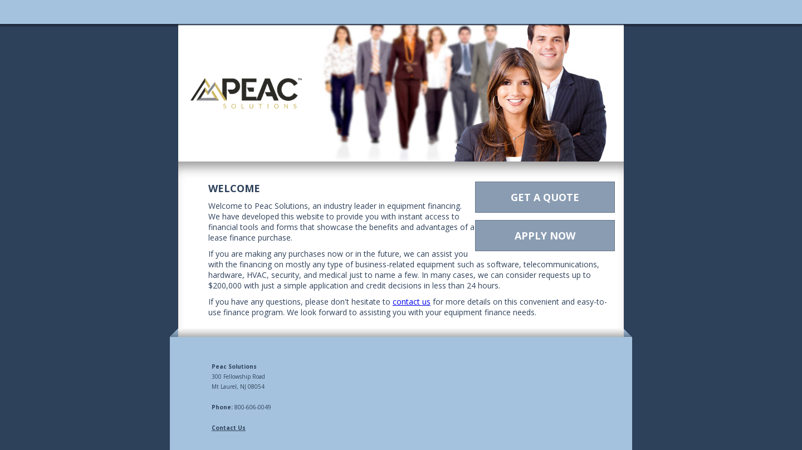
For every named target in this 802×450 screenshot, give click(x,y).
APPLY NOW (545, 235)
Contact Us (229, 428)
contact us (412, 301)
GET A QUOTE (545, 197)
